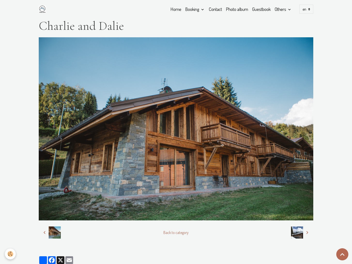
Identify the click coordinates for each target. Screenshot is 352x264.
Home (175, 9)
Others (281, 9)
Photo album (237, 9)
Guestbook (261, 9)
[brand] (43, 9)
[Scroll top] (342, 254)
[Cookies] (10, 253)
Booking (192, 9)
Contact (215, 9)
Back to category (176, 232)
